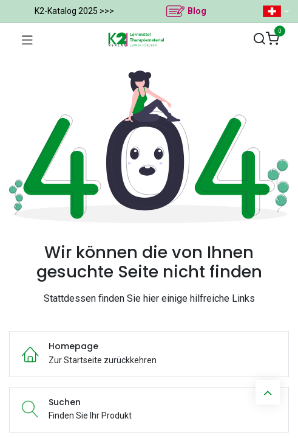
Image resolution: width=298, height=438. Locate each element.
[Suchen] (259, 39)
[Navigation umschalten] (27, 39)
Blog (197, 11)
